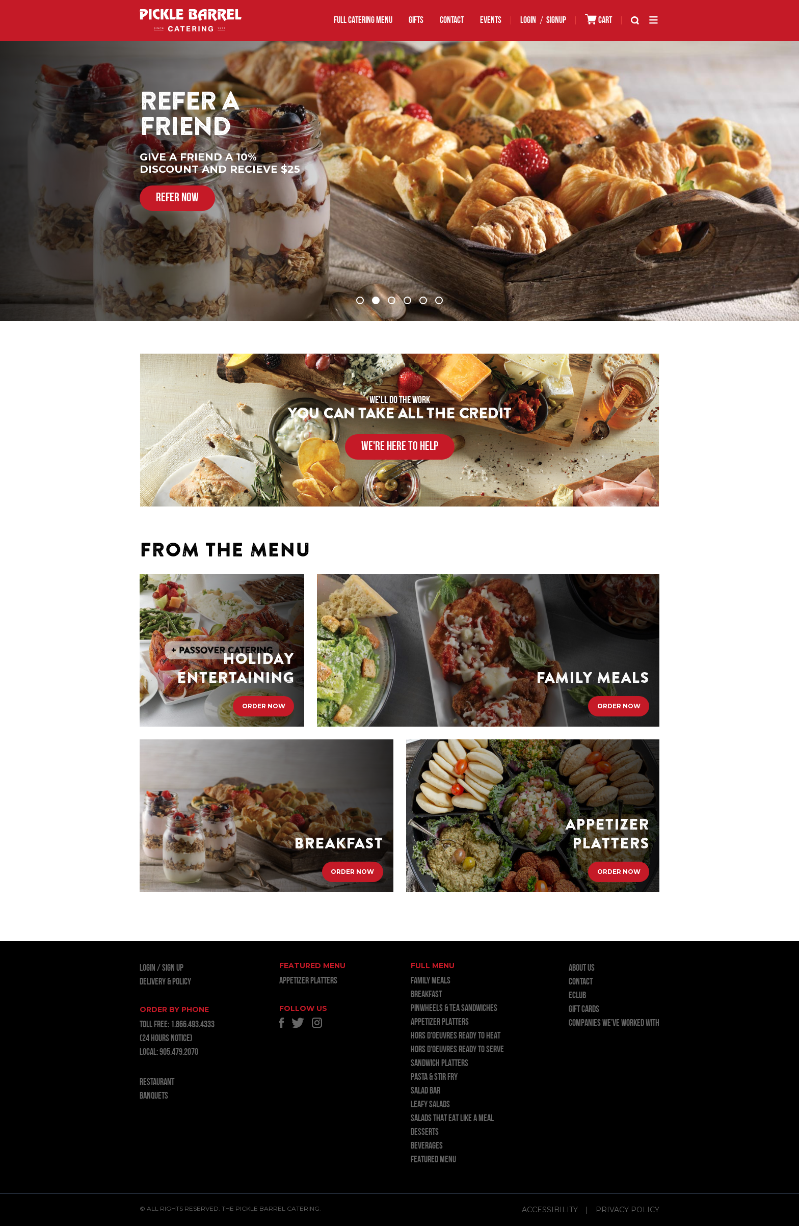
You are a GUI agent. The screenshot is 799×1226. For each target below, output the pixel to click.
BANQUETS (154, 1096)
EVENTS (490, 20)
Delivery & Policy (165, 982)
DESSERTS (425, 1132)
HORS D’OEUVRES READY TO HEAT (455, 1036)
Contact (452, 20)
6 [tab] (439, 300)
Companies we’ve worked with (614, 1023)
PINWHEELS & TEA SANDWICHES (454, 1009)
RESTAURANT (157, 1082)
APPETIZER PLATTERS (308, 981)
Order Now (263, 706)
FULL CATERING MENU (363, 20)
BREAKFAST (426, 995)
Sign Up (172, 968)
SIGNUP (556, 20)
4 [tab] (407, 300)
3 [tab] (391, 300)
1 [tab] (360, 300)
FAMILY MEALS (430, 981)
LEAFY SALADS (430, 1105)
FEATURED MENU (433, 1160)
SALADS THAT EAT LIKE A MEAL (452, 1119)
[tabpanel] (399, 181)
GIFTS (416, 20)
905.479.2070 (178, 1052)
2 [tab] (376, 300)
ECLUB (577, 996)
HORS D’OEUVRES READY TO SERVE (457, 1050)
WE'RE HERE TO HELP (399, 447)
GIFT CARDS (584, 1010)
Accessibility (550, 1209)
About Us (582, 968)
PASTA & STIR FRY (434, 1077)
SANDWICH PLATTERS (439, 1064)
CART (598, 19)
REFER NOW (177, 198)
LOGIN (528, 20)
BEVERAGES (427, 1146)
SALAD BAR (425, 1091)
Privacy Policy (627, 1209)
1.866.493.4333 (193, 1025)
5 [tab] (423, 300)
